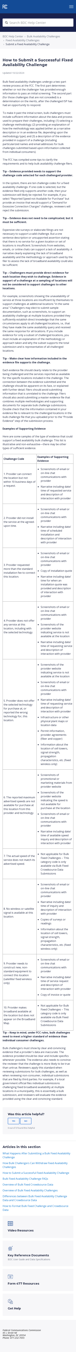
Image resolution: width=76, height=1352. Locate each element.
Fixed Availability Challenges (23, 40)
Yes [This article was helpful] (13, 1121)
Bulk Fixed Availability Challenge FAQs (25, 1178)
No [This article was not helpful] (25, 1121)
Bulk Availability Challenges (43, 36)
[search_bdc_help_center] (38, 23)
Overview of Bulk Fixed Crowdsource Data (28, 1184)
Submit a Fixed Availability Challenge (28, 44)
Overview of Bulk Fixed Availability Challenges (30, 1190)
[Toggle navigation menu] (71, 6)
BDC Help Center (13, 36)
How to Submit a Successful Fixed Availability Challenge (36, 1173)
